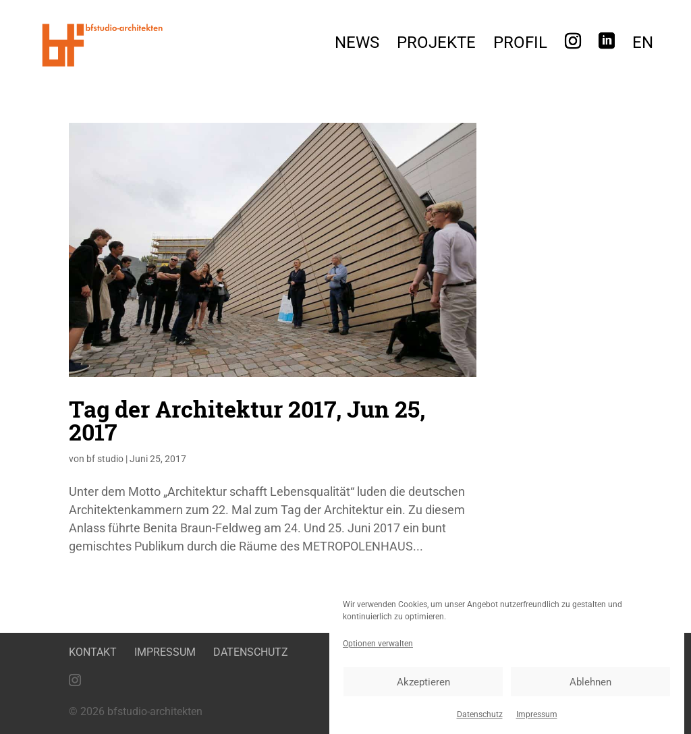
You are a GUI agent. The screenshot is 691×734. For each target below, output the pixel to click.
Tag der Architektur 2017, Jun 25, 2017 (247, 420)
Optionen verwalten (378, 645)
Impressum (536, 716)
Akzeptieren (423, 683)
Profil (520, 45)
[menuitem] (642, 46)
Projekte (436, 45)
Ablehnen (590, 683)
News (357, 45)
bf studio (104, 458)
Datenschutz (480, 716)
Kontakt (93, 652)
